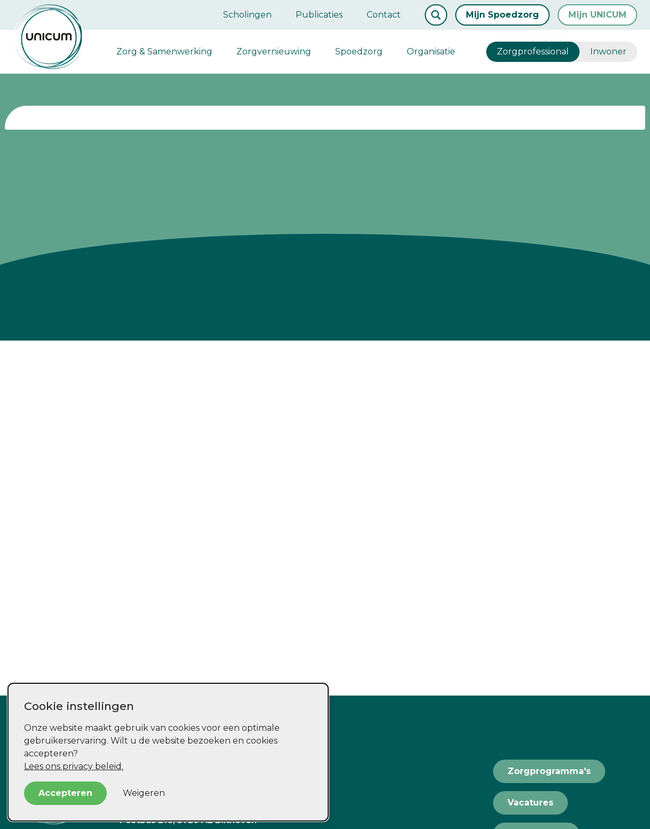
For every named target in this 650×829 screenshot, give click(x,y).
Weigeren (144, 793)
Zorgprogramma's (549, 771)
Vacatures (530, 803)
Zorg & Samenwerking (164, 51)
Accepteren (65, 793)
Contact (384, 15)
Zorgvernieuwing (273, 51)
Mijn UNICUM (597, 15)
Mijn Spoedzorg (502, 15)
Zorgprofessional (533, 51)
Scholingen (247, 15)
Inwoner (608, 51)
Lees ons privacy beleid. (73, 766)
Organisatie (431, 51)
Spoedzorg (359, 51)
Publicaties (319, 15)
